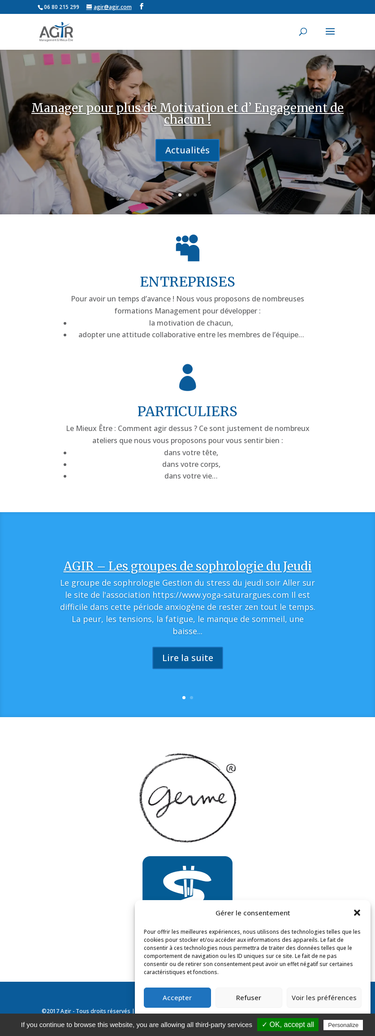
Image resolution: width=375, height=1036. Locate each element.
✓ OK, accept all (288, 1024)
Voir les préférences (324, 997)
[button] (357, 912)
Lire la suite (187, 675)
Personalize (343, 1025)
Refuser (248, 997)
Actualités (187, 150)
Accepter (177, 997)
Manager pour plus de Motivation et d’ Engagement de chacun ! (187, 113)
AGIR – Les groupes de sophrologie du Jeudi (188, 583)
